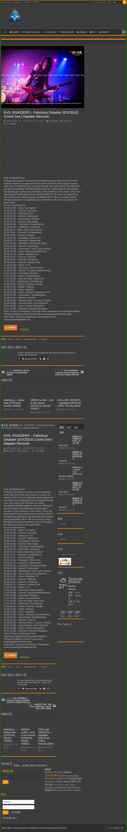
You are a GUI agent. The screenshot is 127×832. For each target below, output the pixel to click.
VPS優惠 (58, 782)
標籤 (62, 432)
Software (52, 778)
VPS (55, 772)
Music (18, 339)
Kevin (63, 828)
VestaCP (61, 776)
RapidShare (76, 790)
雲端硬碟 (14, 32)
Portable (65, 785)
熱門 (69, 427)
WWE (70, 790)
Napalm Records (30, 339)
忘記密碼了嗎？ (10, 818)
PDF (55, 790)
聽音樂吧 (53, 121)
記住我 (16, 812)
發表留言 (67, 121)
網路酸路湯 (49, 790)
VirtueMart (51, 782)
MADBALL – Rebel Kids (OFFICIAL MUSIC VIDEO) (14, 403)
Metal (10, 339)
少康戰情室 (66, 782)
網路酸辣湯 (67, 772)
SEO (46, 778)
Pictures (60, 790)
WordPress (49, 772)
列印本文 (24, 329)
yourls (59, 785)
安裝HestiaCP (50, 32)
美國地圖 (81, 32)
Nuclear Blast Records (69, 787)
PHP (64, 778)
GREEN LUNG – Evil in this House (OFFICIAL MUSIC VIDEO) (42, 404)
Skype (67, 776)
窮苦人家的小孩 (13, 121)
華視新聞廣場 (72, 778)
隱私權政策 (17, 2)
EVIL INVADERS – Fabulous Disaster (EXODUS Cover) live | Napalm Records (67, 372)
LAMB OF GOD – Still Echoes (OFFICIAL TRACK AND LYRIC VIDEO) (40, 706)
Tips (65, 790)
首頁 (5, 31)
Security (72, 785)
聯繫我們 (36, 2)
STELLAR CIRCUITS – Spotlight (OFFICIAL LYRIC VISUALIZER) (69, 403)
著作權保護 (27, 2)
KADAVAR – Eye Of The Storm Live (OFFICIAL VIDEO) (17, 372)
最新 (62, 427)
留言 (76, 427)
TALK (55, 785)
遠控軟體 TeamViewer (31, 32)
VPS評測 (59, 778)
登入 (28, 765)
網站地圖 (103, 32)
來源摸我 (10, 328)
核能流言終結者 (66, 32)
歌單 (92, 32)
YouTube (43, 339)
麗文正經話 (75, 776)
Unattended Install (51, 788)
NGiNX (60, 772)
